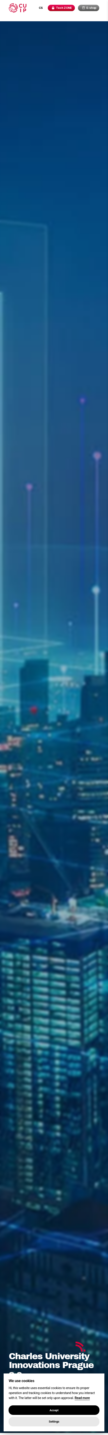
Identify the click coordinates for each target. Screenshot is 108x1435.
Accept (54, 1410)
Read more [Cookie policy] (82, 1398)
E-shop (89, 8)
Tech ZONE (60, 8)
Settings (54, 1421)
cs (38, 8)
